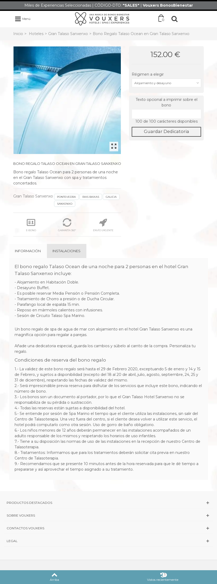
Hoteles (36, 33)
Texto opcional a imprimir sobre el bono (166, 102)
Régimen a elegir (148, 74)
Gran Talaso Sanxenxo (68, 33)
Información (28, 251)
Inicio (18, 33)
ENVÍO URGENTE (103, 225)
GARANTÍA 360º (67, 225)
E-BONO (31, 225)
